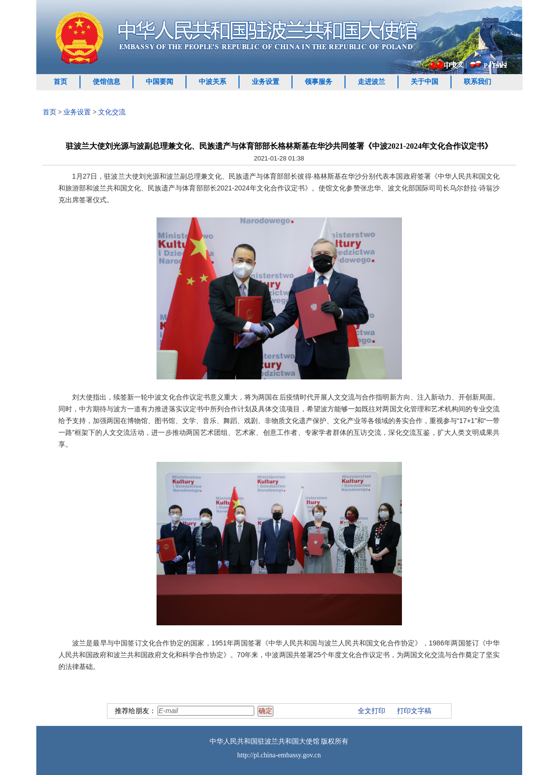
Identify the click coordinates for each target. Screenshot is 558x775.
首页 (60, 81)
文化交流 (112, 112)
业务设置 (265, 81)
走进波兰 (371, 81)
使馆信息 (106, 81)
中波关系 (212, 81)
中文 (457, 64)
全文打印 (371, 711)
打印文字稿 (414, 711)
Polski (498, 64)
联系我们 (477, 81)
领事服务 (318, 81)
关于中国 (424, 81)
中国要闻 (159, 81)
